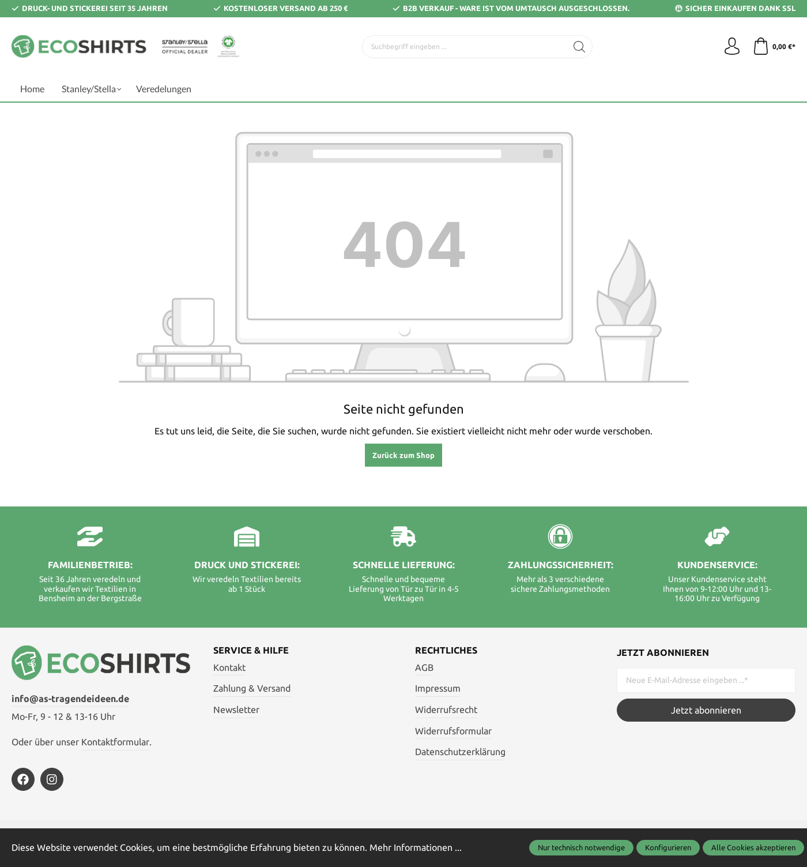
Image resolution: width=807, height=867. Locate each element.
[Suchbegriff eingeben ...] (464, 46)
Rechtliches (446, 650)
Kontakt (229, 667)
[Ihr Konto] (732, 46)
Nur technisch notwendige (581, 847)
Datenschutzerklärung (460, 751)
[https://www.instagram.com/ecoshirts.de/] (51, 779)
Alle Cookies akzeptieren (753, 847)
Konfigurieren (668, 847)
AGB (424, 667)
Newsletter (236, 709)
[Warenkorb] (773, 46)
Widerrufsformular (453, 731)
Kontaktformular (115, 742)
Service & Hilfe (251, 650)
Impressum (438, 688)
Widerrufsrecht (446, 709)
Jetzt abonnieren (706, 710)
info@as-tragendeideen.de (70, 698)
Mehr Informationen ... (415, 847)
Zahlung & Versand (252, 688)
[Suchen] (580, 46)
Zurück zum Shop (403, 455)
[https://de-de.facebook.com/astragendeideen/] (23, 779)
